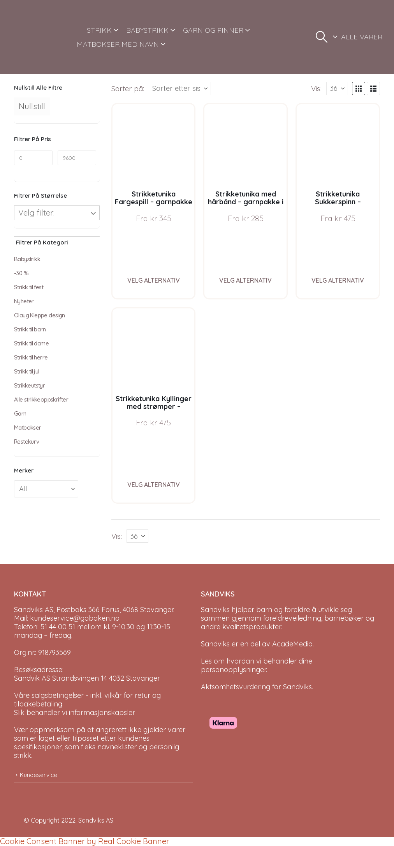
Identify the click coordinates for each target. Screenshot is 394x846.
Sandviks (215, 609)
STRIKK (99, 30)
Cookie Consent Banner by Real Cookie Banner (84, 841)
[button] (322, 37)
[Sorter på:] (180, 88)
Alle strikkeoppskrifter (41, 399)
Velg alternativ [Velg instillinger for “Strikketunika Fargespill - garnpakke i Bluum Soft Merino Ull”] (153, 280)
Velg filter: (36, 213)
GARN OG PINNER (213, 30)
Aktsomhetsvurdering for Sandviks (256, 686)
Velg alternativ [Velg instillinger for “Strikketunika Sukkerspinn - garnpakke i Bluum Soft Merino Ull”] (337, 280)
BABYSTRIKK (147, 30)
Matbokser (27, 427)
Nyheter (24, 301)
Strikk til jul (26, 371)
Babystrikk (27, 259)
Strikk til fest (28, 287)
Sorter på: (127, 88)
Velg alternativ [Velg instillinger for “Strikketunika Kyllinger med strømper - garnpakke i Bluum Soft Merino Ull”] (153, 484)
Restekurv (26, 441)
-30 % (21, 273)
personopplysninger (233, 669)
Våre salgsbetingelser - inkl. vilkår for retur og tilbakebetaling (87, 699)
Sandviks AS (95, 820)
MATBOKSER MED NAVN (118, 44)
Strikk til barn (30, 329)
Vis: (316, 88)
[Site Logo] (40, 37)
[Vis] (337, 88)
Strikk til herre (30, 357)
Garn (20, 413)
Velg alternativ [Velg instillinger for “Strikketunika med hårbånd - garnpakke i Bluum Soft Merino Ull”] (245, 280)
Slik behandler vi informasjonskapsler (74, 712)
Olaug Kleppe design (39, 315)
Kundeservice (38, 775)
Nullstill (32, 106)
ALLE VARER (361, 36)
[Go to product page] (153, 145)
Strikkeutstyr (29, 385)
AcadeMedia (292, 643)
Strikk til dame (31, 343)
